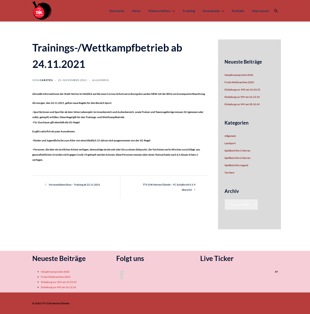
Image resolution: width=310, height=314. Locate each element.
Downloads (211, 11)
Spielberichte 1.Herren (237, 150)
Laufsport (230, 143)
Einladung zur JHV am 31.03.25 (242, 89)
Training (189, 11)
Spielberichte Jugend (236, 165)
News (136, 11)
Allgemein (100, 80)
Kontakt (238, 11)
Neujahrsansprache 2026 (239, 75)
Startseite (116, 11)
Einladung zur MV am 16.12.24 (242, 96)
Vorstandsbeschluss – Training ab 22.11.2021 (74, 184)
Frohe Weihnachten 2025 (239, 82)
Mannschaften (159, 11)
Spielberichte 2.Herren (237, 157)
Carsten (46, 80)
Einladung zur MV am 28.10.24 (242, 104)
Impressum (260, 11)
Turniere (229, 172)
